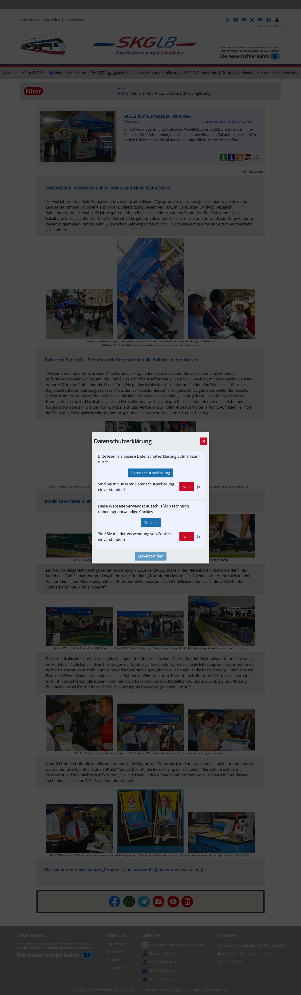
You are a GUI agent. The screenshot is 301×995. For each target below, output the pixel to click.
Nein (186, 486)
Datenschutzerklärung (150, 473)
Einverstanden (150, 556)
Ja (198, 486)
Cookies (151, 522)
